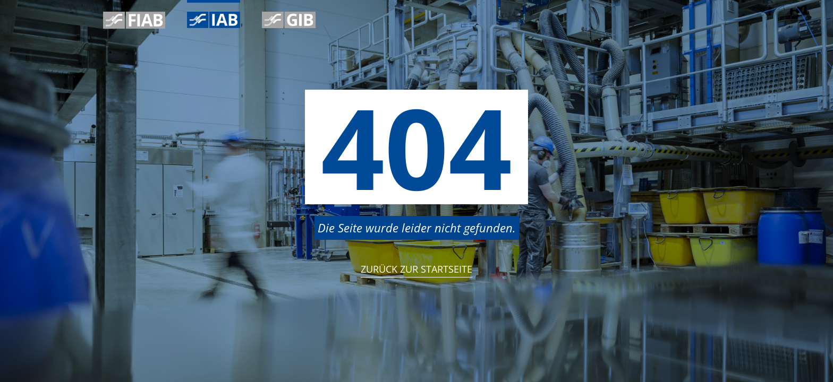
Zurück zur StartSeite (416, 269)
